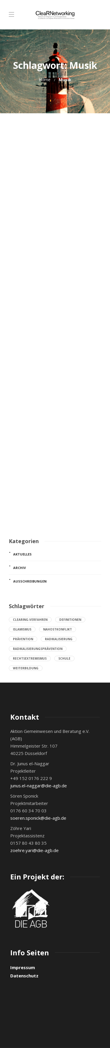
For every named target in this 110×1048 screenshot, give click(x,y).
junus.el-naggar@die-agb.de (38, 786)
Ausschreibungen (30, 581)
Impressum (22, 967)
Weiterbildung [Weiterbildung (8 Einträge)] (25, 668)
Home (44, 79)
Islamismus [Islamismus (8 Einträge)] (22, 629)
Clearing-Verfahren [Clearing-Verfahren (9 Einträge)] (30, 620)
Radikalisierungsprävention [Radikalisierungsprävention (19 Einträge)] (37, 649)
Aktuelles (22, 554)
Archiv (19, 567)
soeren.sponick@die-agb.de (38, 818)
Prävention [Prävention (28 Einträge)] (23, 639)
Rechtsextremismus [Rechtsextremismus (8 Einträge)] (30, 658)
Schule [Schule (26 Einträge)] (64, 658)
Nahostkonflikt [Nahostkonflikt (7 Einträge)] (57, 629)
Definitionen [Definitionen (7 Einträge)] (70, 620)
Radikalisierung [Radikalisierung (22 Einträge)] (58, 639)
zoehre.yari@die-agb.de (34, 850)
